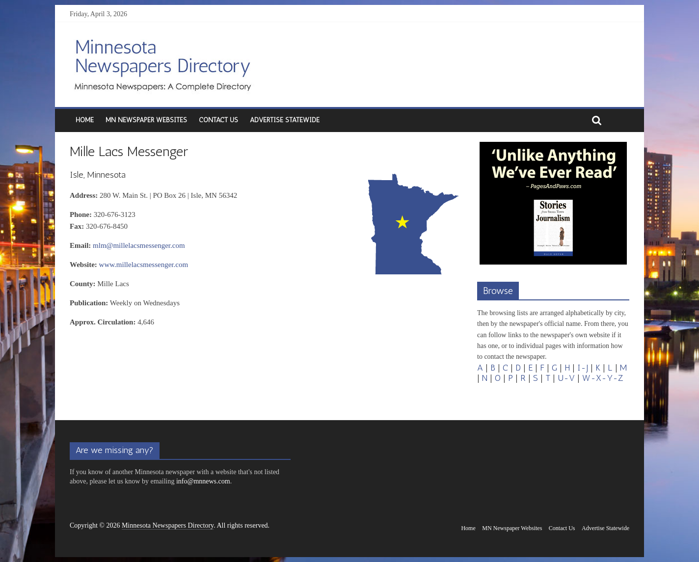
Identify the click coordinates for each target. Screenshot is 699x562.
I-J (582, 367)
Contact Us (218, 120)
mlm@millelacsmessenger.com (139, 245)
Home (85, 120)
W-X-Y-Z (602, 378)
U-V (566, 378)
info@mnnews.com (203, 481)
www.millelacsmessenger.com (143, 264)
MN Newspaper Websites (146, 120)
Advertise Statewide (285, 120)
